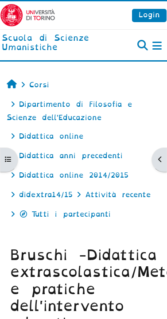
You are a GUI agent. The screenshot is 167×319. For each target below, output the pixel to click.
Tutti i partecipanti (65, 214)
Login (149, 15)
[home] (55, 43)
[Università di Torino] (27, 15)
